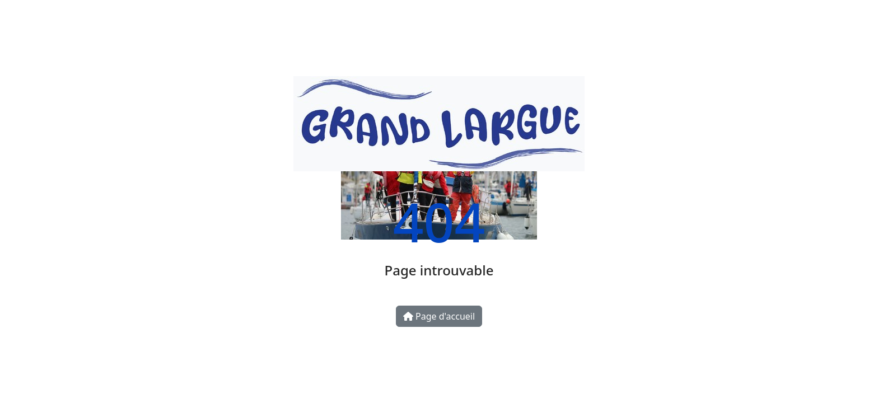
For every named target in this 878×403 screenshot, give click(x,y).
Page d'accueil (439, 316)
